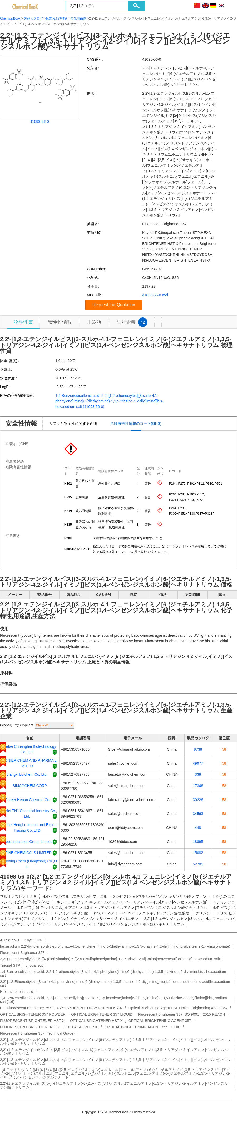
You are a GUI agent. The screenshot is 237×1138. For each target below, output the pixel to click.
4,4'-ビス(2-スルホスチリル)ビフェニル (75, 896)
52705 (198, 864)
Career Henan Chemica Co (27, 800)
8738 (198, 749)
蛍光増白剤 (78, 18)
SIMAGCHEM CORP (30, 786)
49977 (198, 763)
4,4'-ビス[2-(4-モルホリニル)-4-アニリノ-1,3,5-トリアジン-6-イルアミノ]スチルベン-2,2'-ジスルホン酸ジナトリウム (112, 907)
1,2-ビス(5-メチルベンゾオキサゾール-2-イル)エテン (95, 919)
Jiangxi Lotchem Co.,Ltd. (27, 774)
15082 (198, 853)
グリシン (202, 913)
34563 (198, 814)
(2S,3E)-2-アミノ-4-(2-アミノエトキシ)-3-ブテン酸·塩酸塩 (141, 913)
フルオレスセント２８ (18, 896)
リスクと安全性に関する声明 (73, 423)
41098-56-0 (39, 121)
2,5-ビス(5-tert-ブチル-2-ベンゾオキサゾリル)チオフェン (159, 896)
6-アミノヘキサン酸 (71, 913)
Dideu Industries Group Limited (27, 842)
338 (198, 774)
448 (198, 828)
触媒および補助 (57, 18)
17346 (198, 786)
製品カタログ (33, 18)
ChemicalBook (10, 18)
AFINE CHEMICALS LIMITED (27, 853)
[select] (54, 725)
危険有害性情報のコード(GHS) (135, 423)
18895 (198, 842)
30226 (198, 800)
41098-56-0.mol (155, 295)
